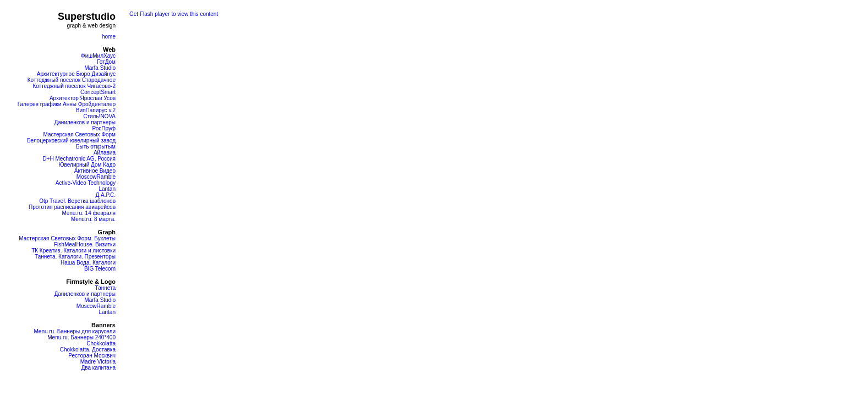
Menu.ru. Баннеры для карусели (75, 331)
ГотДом (106, 62)
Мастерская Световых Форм (79, 134)
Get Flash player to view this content (173, 14)
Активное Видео (95, 171)
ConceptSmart (98, 92)
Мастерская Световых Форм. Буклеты (67, 238)
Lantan (107, 189)
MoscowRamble (96, 177)
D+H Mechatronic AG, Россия (79, 159)
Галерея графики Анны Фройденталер (67, 104)
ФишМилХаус (98, 56)
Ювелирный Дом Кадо (87, 165)
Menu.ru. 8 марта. (93, 219)
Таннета (105, 288)
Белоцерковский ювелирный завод (71, 141)
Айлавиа (105, 153)
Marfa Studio (100, 68)
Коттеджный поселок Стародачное (72, 80)
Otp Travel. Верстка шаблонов (77, 201)
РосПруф (104, 128)
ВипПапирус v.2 (96, 110)
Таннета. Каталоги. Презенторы (75, 257)
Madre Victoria (98, 362)
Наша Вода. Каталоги (88, 263)
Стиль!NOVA (99, 116)
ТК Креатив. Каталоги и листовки (73, 251)
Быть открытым (96, 147)
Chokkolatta (101, 343)
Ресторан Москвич (92, 356)
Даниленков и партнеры (85, 122)
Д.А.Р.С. (105, 195)
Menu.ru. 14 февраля (89, 213)
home (109, 37)
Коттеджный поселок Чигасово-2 (74, 86)
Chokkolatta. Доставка (88, 349)
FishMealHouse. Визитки (85, 244)
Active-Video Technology (86, 183)
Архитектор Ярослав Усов (83, 98)
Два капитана (98, 368)
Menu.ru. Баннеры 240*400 (81, 337)
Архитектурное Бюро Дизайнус (76, 74)
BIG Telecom (100, 269)
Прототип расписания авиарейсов (72, 207)
